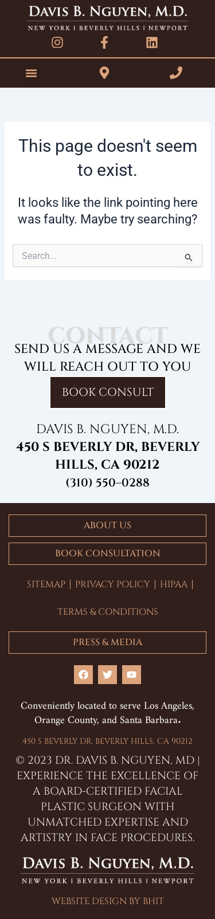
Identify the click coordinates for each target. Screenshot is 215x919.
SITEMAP (46, 584)
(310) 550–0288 (107, 482)
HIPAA (173, 584)
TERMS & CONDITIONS (107, 612)
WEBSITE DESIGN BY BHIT (108, 901)
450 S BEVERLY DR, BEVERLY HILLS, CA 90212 (107, 741)
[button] (31, 73)
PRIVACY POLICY (112, 584)
